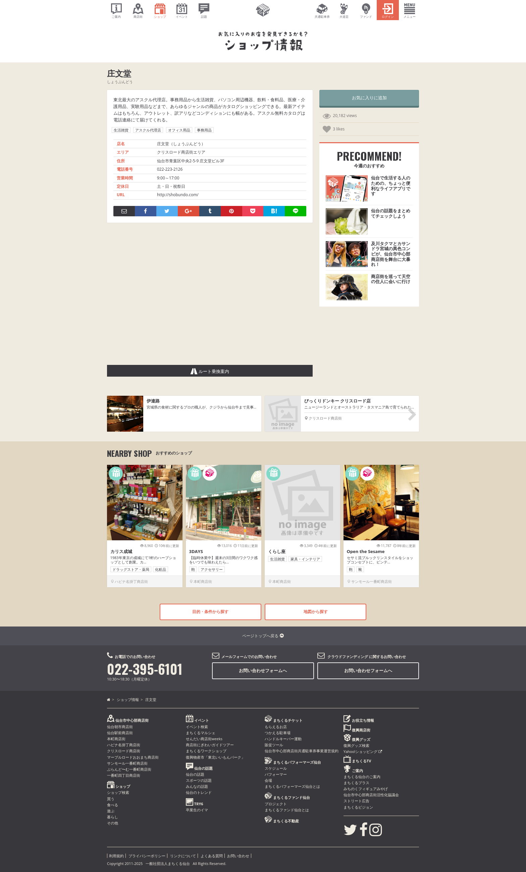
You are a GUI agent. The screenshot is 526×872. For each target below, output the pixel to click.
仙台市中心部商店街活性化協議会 (371, 794)
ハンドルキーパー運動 (283, 738)
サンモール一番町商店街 (127, 763)
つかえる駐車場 (278, 732)
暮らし (112, 816)
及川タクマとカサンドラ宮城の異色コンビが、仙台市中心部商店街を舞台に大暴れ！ (390, 253)
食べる (112, 804)
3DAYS (196, 551)
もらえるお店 (276, 726)
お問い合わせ (238, 855)
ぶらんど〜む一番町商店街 (129, 769)
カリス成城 (121, 551)
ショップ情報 (128, 699)
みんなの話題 (197, 786)
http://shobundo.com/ (178, 195)
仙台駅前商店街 (120, 732)
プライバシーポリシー (146, 855)
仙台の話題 (195, 774)
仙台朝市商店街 (120, 726)
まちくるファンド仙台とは (287, 809)
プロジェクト (276, 803)
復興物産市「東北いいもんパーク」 (215, 757)
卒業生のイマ (197, 809)
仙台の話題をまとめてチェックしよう (390, 213)
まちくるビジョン (358, 807)
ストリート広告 (356, 800)
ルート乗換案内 (210, 371)
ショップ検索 (118, 792)
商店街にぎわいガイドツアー (210, 744)
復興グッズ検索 (356, 745)
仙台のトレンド (199, 792)
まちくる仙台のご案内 (362, 776)
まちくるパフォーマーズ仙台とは (292, 786)
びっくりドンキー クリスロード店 (337, 401)
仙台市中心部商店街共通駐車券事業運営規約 (301, 750)
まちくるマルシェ (200, 732)
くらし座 (276, 551)
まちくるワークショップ (206, 750)
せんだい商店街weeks (204, 738)
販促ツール (274, 744)
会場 (268, 780)
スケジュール (276, 768)
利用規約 (116, 855)
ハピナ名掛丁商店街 (123, 744)
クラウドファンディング (347, 656)
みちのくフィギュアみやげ (366, 788)
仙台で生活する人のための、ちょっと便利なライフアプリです (390, 186)
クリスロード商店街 (123, 750)
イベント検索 (197, 726)
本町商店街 (116, 738)
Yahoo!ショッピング (363, 751)
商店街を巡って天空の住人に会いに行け (390, 279)
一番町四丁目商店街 (123, 775)
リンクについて (183, 855)
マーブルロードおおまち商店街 (133, 757)
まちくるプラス (356, 782)
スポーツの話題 (199, 780)
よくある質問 (212, 855)
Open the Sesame (366, 551)
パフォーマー (276, 774)
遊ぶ (110, 810)
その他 (112, 822)
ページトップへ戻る (262, 636)
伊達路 (153, 401)
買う (110, 798)
